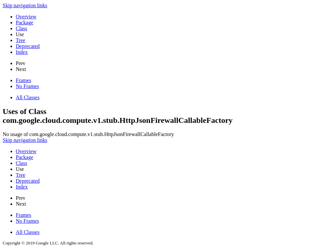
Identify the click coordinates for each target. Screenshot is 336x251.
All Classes (27, 97)
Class (21, 28)
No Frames (27, 86)
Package (24, 22)
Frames (23, 80)
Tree (20, 40)
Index (22, 52)
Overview (26, 16)
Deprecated (28, 46)
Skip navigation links (25, 5)
